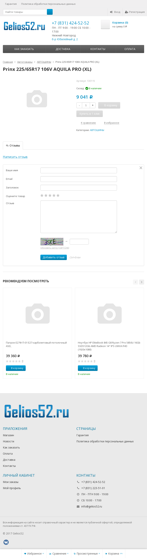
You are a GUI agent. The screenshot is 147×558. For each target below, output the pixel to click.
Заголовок (12, 187)
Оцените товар (15, 196)
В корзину (15, 368)
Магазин (8, 435)
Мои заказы (10, 482)
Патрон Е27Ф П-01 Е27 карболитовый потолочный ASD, (36, 344)
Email (9, 179)
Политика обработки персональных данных (48, 4)
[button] (135, 282)
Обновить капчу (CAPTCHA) (54, 247)
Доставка (63, 49)
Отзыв (10, 203)
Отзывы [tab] (13, 145)
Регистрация (135, 12)
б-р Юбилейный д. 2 (65, 39)
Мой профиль (12, 488)
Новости (8, 441)
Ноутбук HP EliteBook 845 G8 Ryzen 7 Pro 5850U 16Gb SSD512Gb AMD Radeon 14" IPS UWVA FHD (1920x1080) (109, 346)
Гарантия (11, 4)
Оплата (129, 49)
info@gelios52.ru (91, 506)
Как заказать (24, 49)
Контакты (97, 49)
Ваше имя (12, 170)
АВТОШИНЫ (97, 130)
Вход (115, 12)
